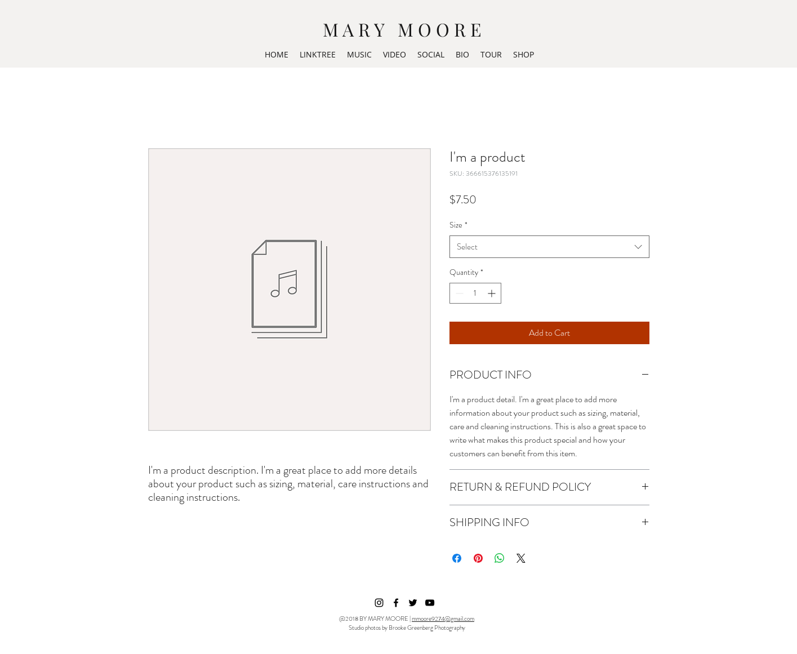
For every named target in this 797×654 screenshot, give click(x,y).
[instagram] (379, 602)
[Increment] (493, 293)
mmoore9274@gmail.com (443, 618)
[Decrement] (458, 293)
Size (458, 224)
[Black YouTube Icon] (429, 602)
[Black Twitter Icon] (412, 602)
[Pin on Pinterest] (478, 558)
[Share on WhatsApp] (499, 558)
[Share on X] (521, 558)
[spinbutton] (475, 293)
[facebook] (396, 602)
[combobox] (549, 247)
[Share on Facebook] (457, 558)
